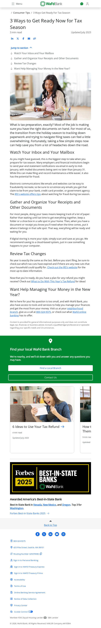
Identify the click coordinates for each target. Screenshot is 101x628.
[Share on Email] (29, 38)
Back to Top (50, 525)
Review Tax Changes (25, 63)
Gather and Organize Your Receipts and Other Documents (46, 58)
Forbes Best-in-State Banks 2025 (29, 513)
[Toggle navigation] (16, 3)
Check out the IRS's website (62, 267)
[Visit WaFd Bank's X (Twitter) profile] (44, 534)
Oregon (66, 504)
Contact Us (50, 377)
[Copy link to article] (34, 38)
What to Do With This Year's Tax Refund (53, 281)
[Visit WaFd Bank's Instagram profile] (63, 534)
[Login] (87, 4)
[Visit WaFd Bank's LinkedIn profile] (50, 534)
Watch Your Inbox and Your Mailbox (34, 53)
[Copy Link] (34, 38)
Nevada (37, 504)
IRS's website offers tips (28, 194)
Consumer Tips (21, 12)
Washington (16, 508)
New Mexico (49, 504)
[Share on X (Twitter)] (18, 38)
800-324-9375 (43, 312)
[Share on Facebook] (23, 38)
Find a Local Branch (50, 368)
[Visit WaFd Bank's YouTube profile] (57, 534)
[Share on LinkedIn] (12, 38)
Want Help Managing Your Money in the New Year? (42, 68)
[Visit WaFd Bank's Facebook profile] (37, 534)
